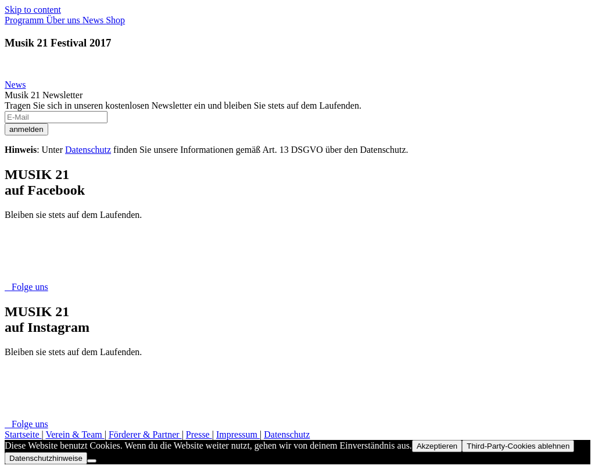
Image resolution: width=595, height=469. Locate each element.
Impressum (238, 434)
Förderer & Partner (145, 434)
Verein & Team (74, 434)
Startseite (23, 434)
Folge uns (26, 287)
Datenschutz (88, 150)
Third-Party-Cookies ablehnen (518, 446)
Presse (199, 434)
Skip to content (33, 10)
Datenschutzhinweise (46, 458)
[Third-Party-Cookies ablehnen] (91, 461)
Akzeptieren (437, 446)
